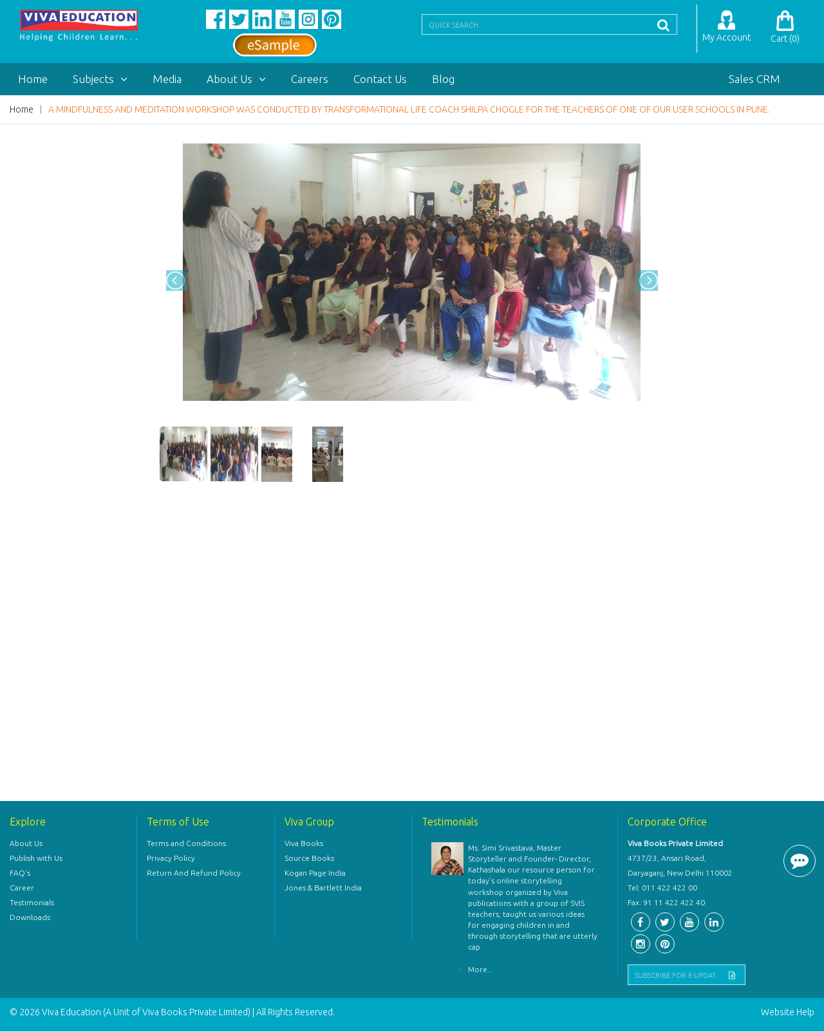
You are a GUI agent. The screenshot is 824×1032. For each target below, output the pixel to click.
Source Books (309, 858)
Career (22, 888)
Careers (309, 79)
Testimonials (32, 903)
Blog (443, 79)
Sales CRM (754, 79)
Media (167, 79)
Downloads (30, 918)
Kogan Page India (315, 873)
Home (33, 79)
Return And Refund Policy (194, 873)
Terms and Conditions (186, 844)
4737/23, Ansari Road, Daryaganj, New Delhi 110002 (680, 866)
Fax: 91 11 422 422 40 (666, 903)
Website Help (787, 1013)
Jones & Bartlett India (323, 888)
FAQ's (20, 873)
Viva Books (304, 844)
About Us (236, 79)
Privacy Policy (171, 858)
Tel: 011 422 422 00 (662, 888)
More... (480, 970)
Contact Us (380, 79)
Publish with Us (36, 858)
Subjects (100, 79)
